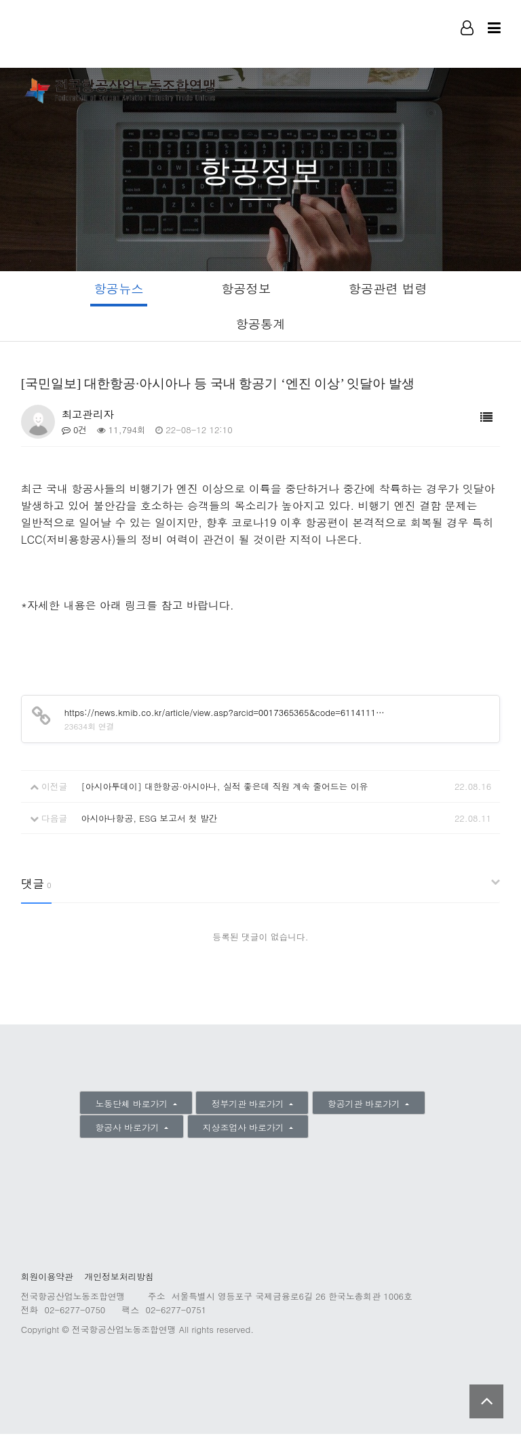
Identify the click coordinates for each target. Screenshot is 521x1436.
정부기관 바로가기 (249, 1105)
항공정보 (245, 288)
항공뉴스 (116, 288)
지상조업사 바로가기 (245, 1129)
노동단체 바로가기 (133, 1105)
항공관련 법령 (390, 288)
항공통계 (261, 324)
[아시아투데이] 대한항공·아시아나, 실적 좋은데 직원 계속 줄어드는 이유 (224, 788)
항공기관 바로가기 (365, 1105)
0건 (75, 431)
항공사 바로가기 (129, 1129)
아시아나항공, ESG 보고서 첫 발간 (149, 819)
